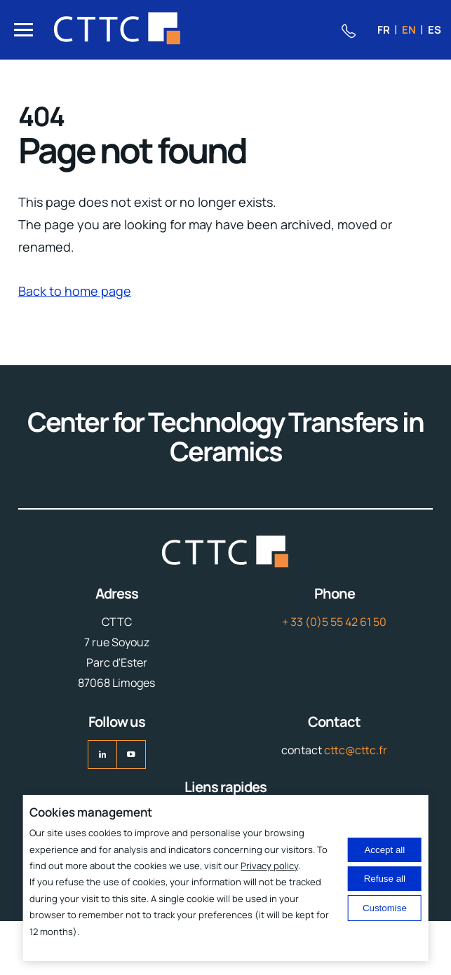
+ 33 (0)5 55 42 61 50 (334, 621)
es (434, 29)
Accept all (384, 850)
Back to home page (74, 290)
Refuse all (384, 878)
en (409, 29)
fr (383, 29)
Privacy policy (269, 865)
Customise (385, 908)
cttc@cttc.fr (355, 750)
